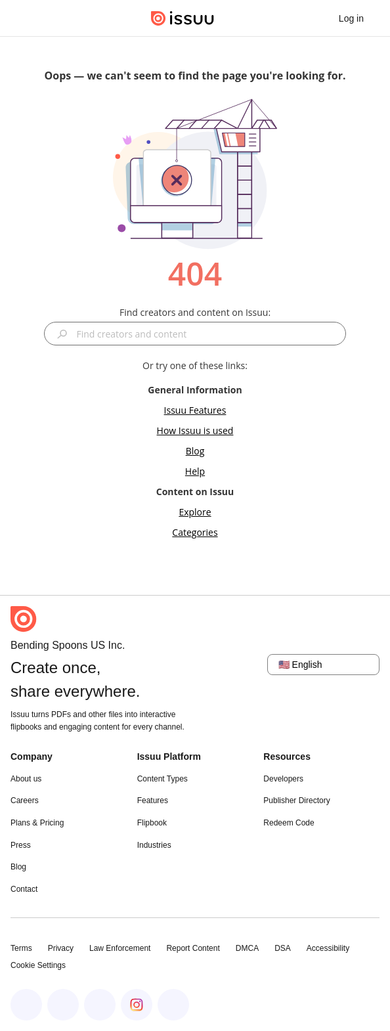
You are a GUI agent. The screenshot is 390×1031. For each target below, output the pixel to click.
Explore (195, 512)
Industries (154, 845)
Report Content (192, 948)
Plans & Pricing (37, 822)
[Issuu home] (182, 18)
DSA (282, 948)
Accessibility (328, 948)
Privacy (61, 948)
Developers (283, 778)
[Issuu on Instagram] (136, 1004)
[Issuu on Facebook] (26, 1004)
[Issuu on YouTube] (173, 1004)
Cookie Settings (38, 965)
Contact (24, 889)
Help (195, 471)
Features (152, 800)
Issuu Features (195, 410)
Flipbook (152, 822)
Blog (195, 451)
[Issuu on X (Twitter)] (100, 1004)
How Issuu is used (195, 430)
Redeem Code (288, 822)
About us (26, 778)
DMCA (247, 948)
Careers (25, 800)
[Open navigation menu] (24, 18)
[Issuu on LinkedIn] (63, 1004)
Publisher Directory (296, 800)
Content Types (162, 778)
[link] (351, 18)
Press (21, 845)
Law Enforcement (119, 948)
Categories (194, 532)
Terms (21, 948)
